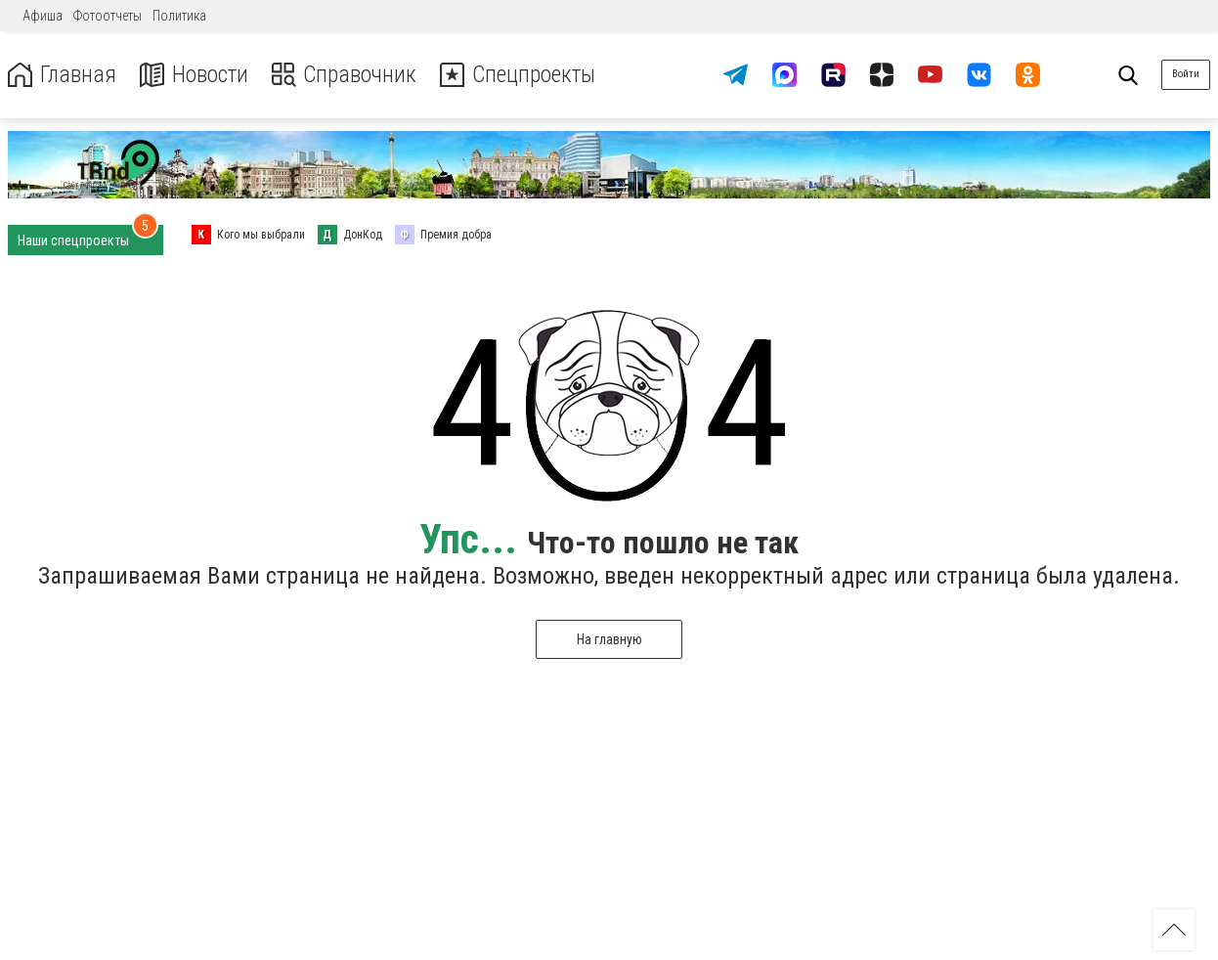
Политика (179, 15)
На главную (609, 639)
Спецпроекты (522, 75)
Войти (1185, 73)
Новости (194, 75)
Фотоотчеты (107, 15)
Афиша (42, 15)
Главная (61, 75)
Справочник (345, 75)
